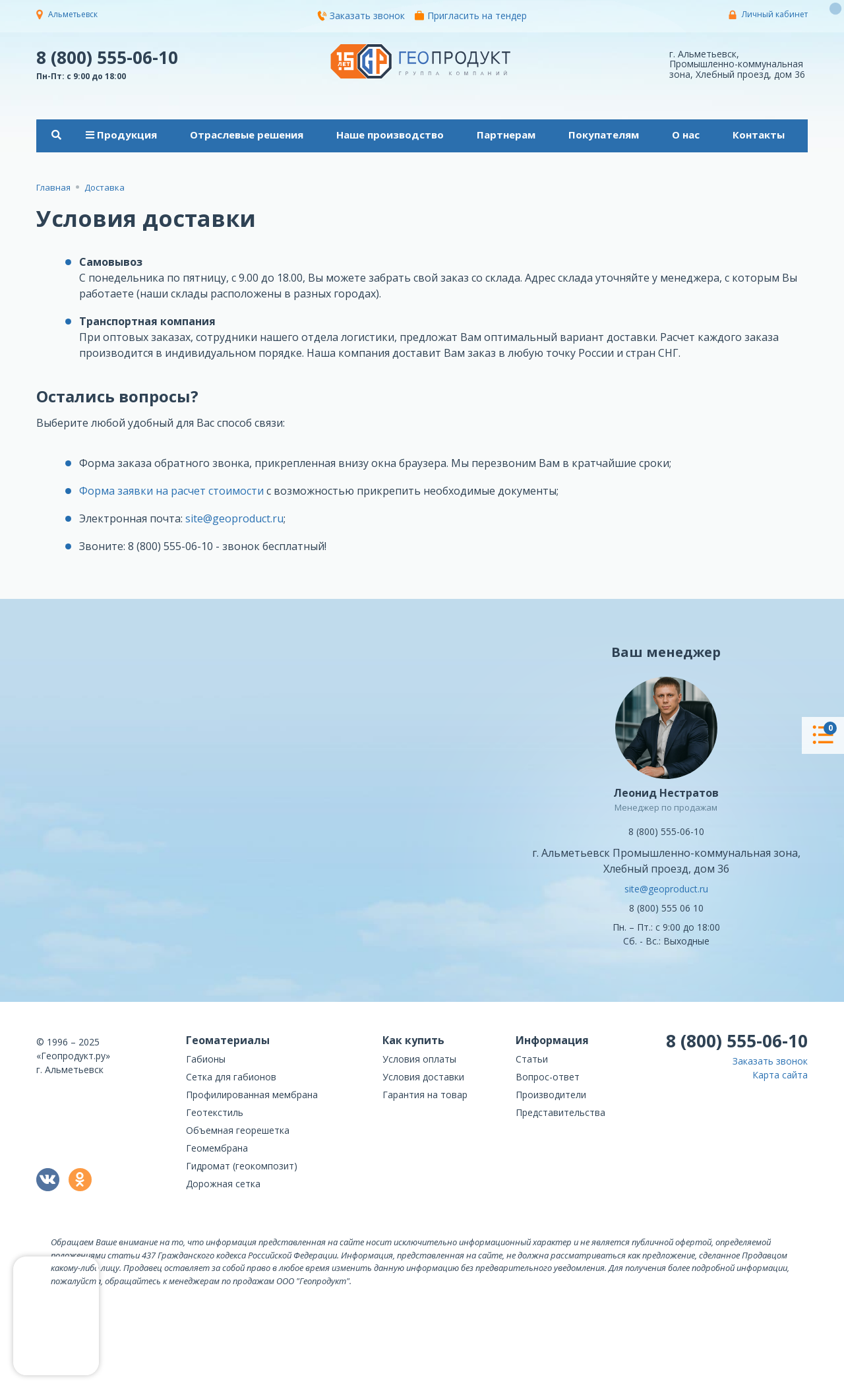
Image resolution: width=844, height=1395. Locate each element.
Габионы (206, 1059)
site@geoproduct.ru (234, 518)
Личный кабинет (775, 14)
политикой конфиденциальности (742, 1385)
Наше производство (390, 134)
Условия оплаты (419, 1059)
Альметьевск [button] (73, 14)
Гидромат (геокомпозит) (241, 1166)
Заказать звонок (361, 15)
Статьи (532, 1059)
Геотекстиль (214, 1112)
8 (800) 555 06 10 (666, 908)
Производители (551, 1094)
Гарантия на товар (424, 1094)
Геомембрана (217, 1148)
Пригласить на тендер (471, 15)
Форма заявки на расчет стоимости (171, 490)
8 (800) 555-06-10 (107, 57)
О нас (686, 134)
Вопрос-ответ (548, 1076)
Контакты (759, 134)
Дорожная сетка (223, 1183)
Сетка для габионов (231, 1076)
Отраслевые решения (246, 134)
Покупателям (603, 134)
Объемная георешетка (237, 1130)
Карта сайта (780, 1075)
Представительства (560, 1112)
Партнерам (506, 134)
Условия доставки (423, 1076)
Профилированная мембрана (252, 1094)
